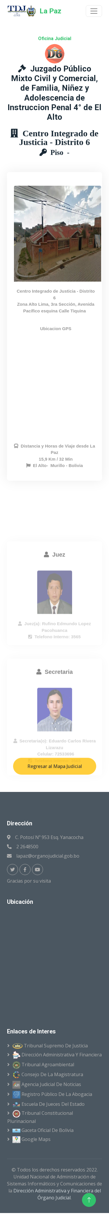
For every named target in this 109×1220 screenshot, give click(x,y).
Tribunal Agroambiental (43, 1065)
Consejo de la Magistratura (47, 1075)
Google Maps (31, 1139)
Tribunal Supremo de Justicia (50, 1045)
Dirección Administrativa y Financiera (57, 1055)
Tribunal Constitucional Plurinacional (40, 1117)
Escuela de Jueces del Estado (48, 1104)
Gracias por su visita (30, 881)
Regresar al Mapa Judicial (54, 788)
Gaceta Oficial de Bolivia (43, 1130)
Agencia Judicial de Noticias (46, 1085)
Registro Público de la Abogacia (52, 1095)
